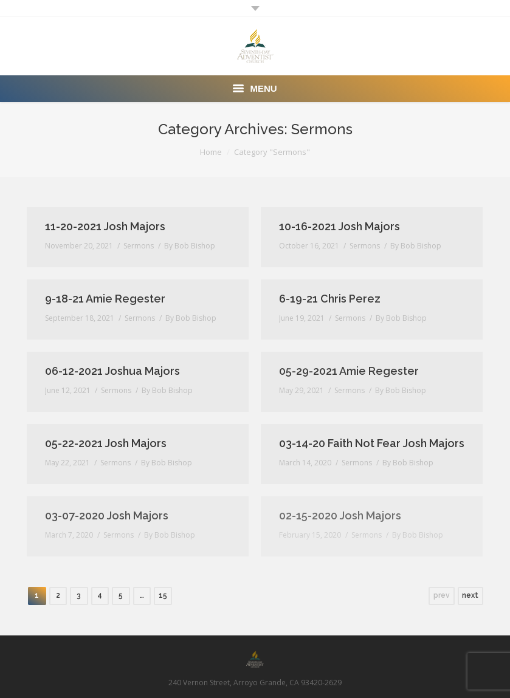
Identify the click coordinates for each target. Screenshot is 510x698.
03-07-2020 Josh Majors (106, 515)
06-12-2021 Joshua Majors (112, 370)
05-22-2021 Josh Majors (106, 443)
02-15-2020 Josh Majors (340, 515)
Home (211, 151)
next (470, 595)
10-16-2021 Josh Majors (339, 226)
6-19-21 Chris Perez (330, 298)
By (189, 246)
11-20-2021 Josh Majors (105, 226)
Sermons (138, 246)
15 (163, 595)
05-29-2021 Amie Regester (349, 370)
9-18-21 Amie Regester (105, 298)
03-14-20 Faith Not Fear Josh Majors (371, 443)
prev (441, 595)
